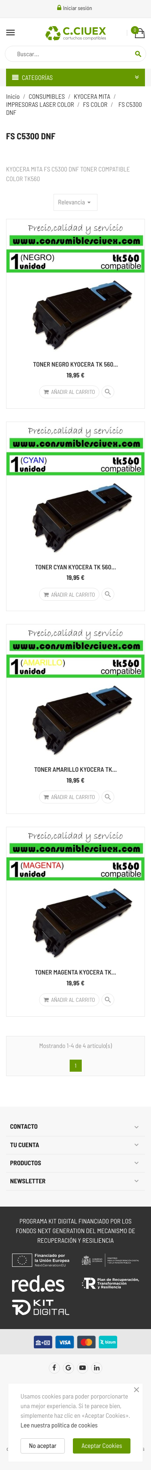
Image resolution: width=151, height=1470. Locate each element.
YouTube (82, 1368)
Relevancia (75, 202)
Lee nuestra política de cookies (59, 1425)
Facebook (54, 1368)
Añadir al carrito (69, 391)
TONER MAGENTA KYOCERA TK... (75, 972)
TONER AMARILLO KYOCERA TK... (75, 769)
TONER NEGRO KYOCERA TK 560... (75, 364)
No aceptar (42, 1446)
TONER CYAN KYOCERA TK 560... (75, 567)
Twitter (68, 1368)
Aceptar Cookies (101, 1446)
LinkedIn (96, 1368)
